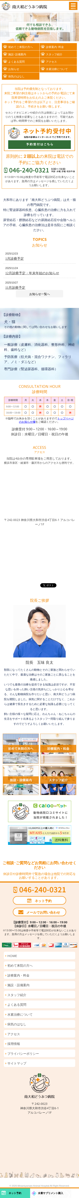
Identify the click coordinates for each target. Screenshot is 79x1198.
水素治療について (57, 69)
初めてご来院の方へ (20, 47)
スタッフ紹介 (54, 54)
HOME (12, 956)
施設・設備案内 (18, 985)
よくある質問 (16, 62)
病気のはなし (16, 76)
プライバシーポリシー (23, 1053)
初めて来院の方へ (20, 965)
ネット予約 (43, 900)
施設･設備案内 (17, 54)
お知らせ (13, 69)
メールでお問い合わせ (43, 912)
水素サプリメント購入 (50, 1193)
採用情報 (13, 1044)
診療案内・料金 (18, 975)
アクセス (51, 62)
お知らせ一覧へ (39, 294)
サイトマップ (16, 1063)
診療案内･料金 (55, 47)
